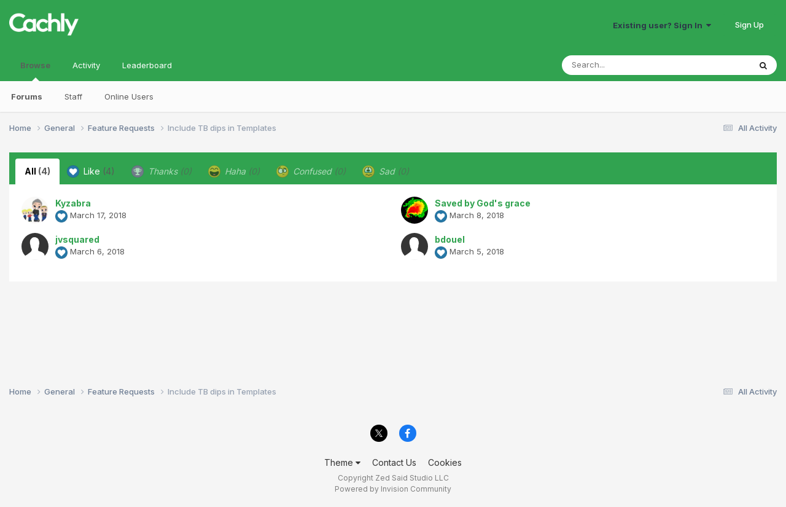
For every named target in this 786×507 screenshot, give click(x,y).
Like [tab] (91, 171)
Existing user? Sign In (662, 25)
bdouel (450, 239)
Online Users (129, 96)
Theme (342, 462)
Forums (26, 96)
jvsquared (77, 239)
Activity (86, 65)
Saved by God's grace (483, 203)
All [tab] (37, 171)
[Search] (622, 65)
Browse (35, 70)
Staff (73, 96)
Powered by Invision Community (393, 488)
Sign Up (749, 24)
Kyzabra (73, 203)
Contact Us (394, 462)
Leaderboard (147, 65)
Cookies (445, 462)
